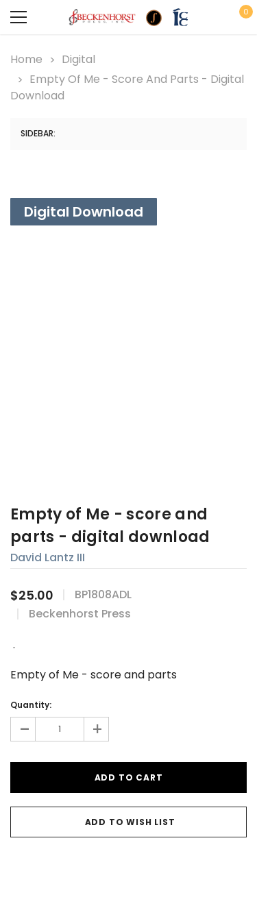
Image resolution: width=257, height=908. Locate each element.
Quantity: (30, 705)
